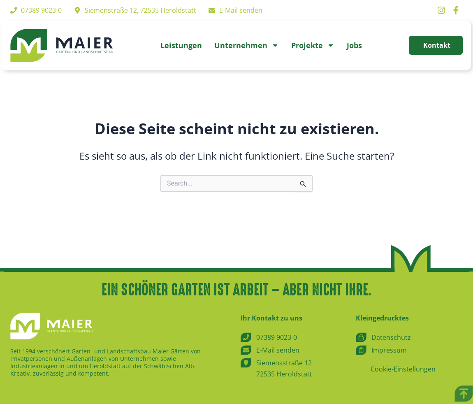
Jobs (354, 45)
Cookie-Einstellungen (403, 369)
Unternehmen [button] (246, 45)
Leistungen (181, 45)
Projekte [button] (312, 45)
